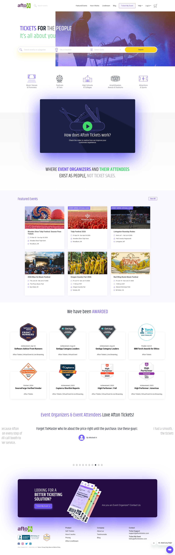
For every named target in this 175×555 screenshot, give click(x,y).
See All (152, 199)
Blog (114, 6)
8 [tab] (95, 465)
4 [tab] (83, 465)
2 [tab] (76, 465)
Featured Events (82, 6)
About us (100, 531)
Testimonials (102, 534)
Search (140, 50)
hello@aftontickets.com (138, 539)
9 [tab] (98, 465)
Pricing (68, 538)
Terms (39, 547)
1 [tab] (73, 465)
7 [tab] (92, 465)
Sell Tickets (69, 531)
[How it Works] (87, 126)
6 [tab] (89, 465)
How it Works (94, 6)
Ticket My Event (127, 6)
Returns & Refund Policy (54, 547)
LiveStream (106, 6)
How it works (70, 534)
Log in (148, 6)
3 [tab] (80, 465)
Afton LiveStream (71, 541)
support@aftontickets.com (139, 533)
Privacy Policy (45, 547)
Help (139, 6)
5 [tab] (86, 465)
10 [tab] (101, 465)
